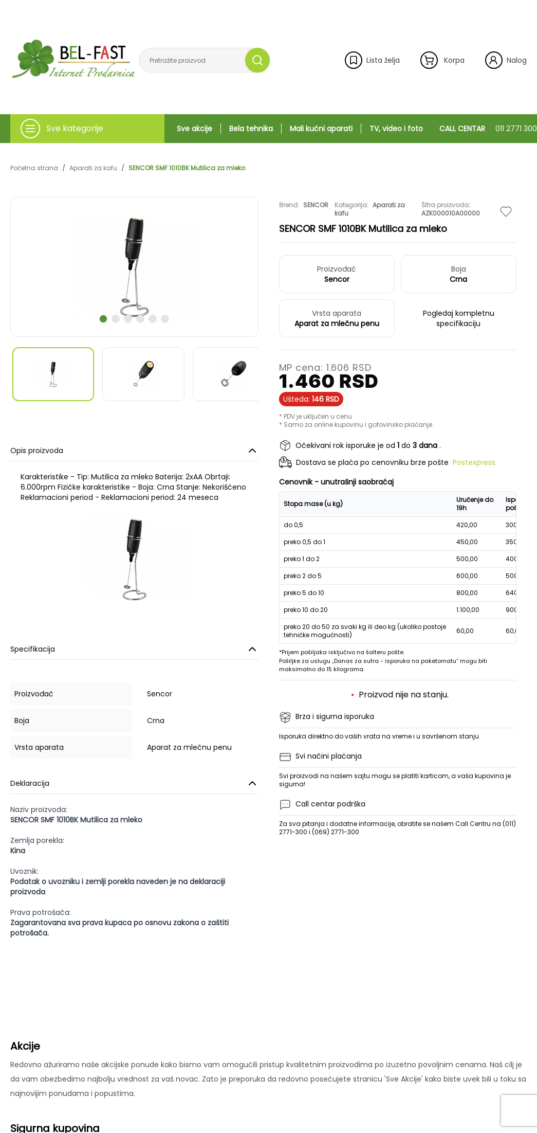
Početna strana (34, 168)
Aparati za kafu (93, 168)
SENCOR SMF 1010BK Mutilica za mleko (186, 168)
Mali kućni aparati (321, 128)
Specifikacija (134, 649)
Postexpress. (475, 462)
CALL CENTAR (488, 128)
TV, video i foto (396, 128)
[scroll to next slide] (103, 319)
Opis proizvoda (134, 450)
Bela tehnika (251, 128)
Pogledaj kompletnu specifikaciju (458, 318)
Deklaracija (134, 783)
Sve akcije (194, 128)
